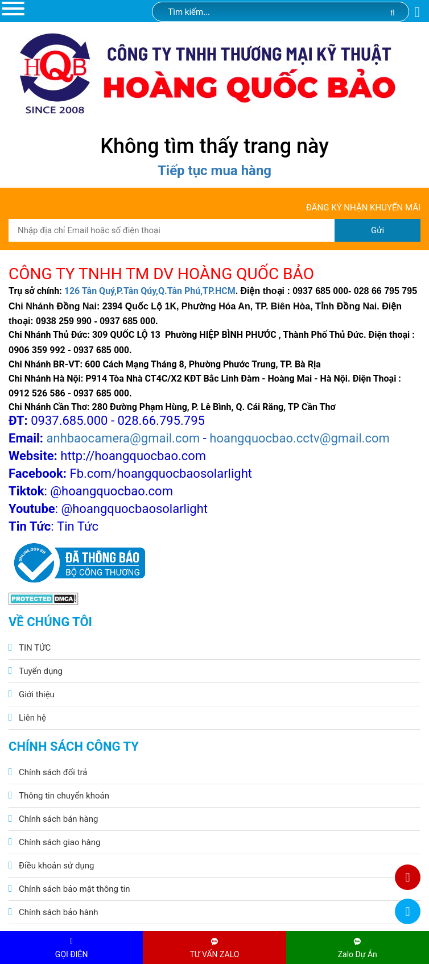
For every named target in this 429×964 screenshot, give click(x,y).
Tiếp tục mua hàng (214, 171)
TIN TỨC (35, 648)
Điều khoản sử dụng (56, 865)
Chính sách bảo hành (58, 912)
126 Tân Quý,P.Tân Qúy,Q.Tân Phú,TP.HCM (150, 291)
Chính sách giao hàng (59, 842)
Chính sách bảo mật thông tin (74, 889)
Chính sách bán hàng (58, 819)
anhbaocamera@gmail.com (123, 438)
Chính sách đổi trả (53, 772)
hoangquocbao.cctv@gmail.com (299, 438)
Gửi (377, 230)
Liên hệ (32, 718)
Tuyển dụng (41, 671)
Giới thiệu (37, 694)
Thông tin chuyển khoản (64, 796)
